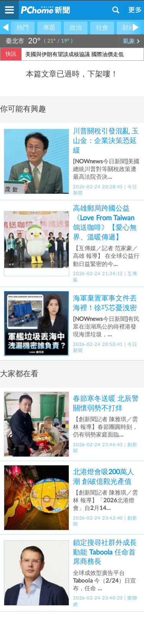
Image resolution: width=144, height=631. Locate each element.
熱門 (23, 28)
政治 (76, 28)
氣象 (131, 41)
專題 (49, 28)
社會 (102, 28)
